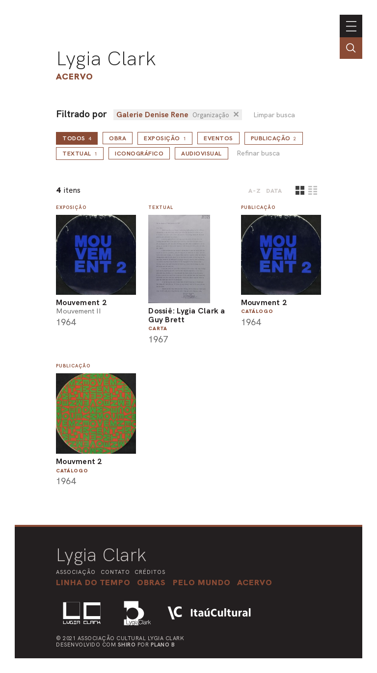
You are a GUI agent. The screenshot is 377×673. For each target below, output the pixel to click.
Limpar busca (274, 115)
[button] (202, 582)
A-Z (254, 191)
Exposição (165, 138)
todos (76, 138)
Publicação (274, 138)
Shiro (127, 644)
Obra (117, 138)
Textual (79, 153)
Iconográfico (139, 153)
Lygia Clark (106, 58)
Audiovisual (201, 153)
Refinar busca (258, 153)
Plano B (163, 644)
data (274, 191)
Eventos (218, 138)
